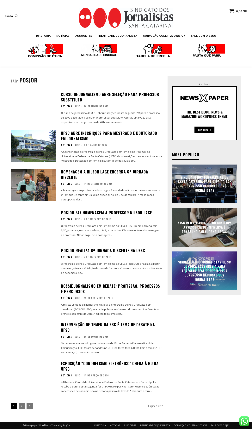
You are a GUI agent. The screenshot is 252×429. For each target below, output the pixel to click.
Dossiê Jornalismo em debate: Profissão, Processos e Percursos (110, 288)
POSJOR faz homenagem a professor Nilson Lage (106, 213)
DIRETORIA (100, 425)
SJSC (77, 106)
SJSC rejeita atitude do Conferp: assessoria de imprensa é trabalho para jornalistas (204, 227)
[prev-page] (223, 171)
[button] (12, 16)
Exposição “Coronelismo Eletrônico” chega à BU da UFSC (110, 366)
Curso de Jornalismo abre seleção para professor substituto (110, 97)
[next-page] (30, 406)
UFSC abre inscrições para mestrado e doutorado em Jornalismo (109, 135)
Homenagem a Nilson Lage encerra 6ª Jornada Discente (104, 174)
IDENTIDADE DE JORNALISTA (155, 425)
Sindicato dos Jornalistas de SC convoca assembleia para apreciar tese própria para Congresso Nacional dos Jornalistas (204, 271)
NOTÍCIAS (66, 106)
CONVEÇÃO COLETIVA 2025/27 (190, 425)
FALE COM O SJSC (220, 425)
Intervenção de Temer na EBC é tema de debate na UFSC (108, 327)
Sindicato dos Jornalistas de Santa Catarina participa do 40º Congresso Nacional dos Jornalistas (204, 184)
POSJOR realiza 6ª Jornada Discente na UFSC (103, 250)
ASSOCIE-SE (130, 425)
